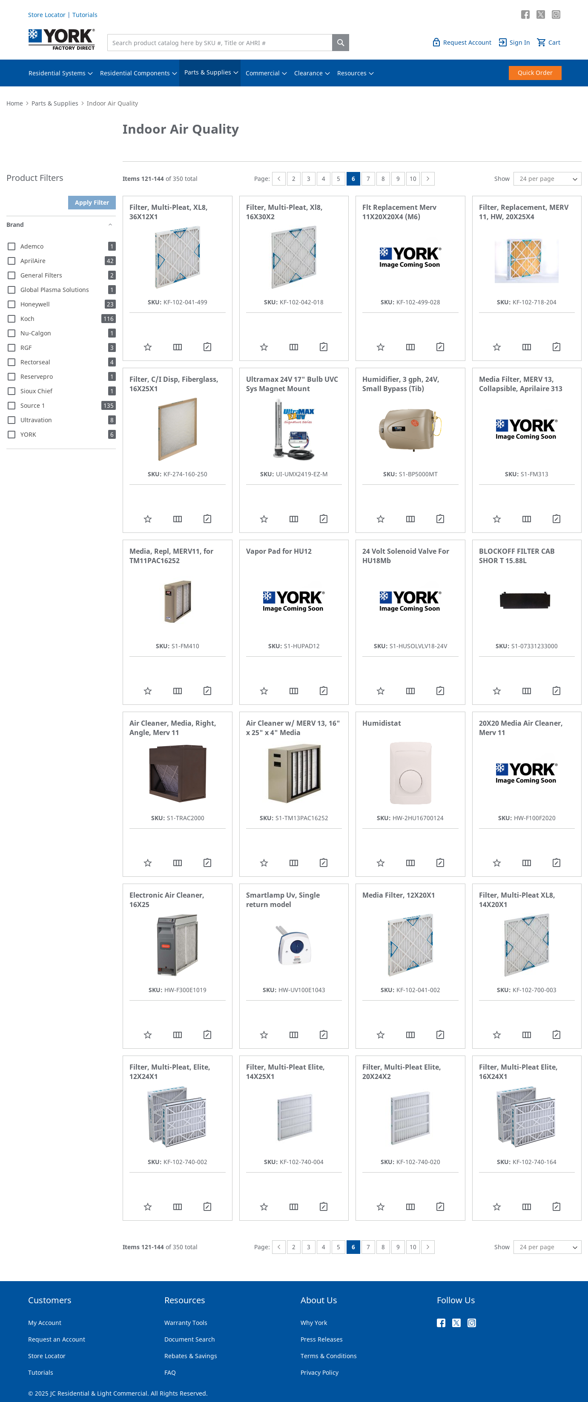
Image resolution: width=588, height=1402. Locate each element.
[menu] (294, 73)
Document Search (189, 1339)
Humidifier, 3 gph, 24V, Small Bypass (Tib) (400, 384)
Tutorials (85, 15)
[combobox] (221, 42)
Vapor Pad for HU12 (279, 551)
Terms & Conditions (329, 1356)
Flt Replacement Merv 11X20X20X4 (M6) (399, 212)
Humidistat (381, 723)
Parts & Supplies (55, 103)
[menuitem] (57, 73)
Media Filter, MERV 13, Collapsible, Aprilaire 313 (520, 384)
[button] (148, 346)
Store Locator (47, 15)
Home (14, 103)
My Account (44, 1323)
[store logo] (61, 39)
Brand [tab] (15, 224)
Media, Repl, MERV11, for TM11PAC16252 (171, 555)
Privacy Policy (319, 1372)
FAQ (170, 1372)
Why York (314, 1323)
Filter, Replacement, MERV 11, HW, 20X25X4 (523, 212)
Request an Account (56, 1339)
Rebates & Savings (190, 1356)
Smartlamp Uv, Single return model (283, 899)
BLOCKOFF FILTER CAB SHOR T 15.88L (517, 555)
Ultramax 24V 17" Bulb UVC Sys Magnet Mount (292, 384)
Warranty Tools (185, 1323)
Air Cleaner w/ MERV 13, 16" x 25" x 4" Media (293, 727)
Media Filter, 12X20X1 (398, 895)
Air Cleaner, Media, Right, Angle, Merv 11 (172, 727)
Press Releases (322, 1339)
